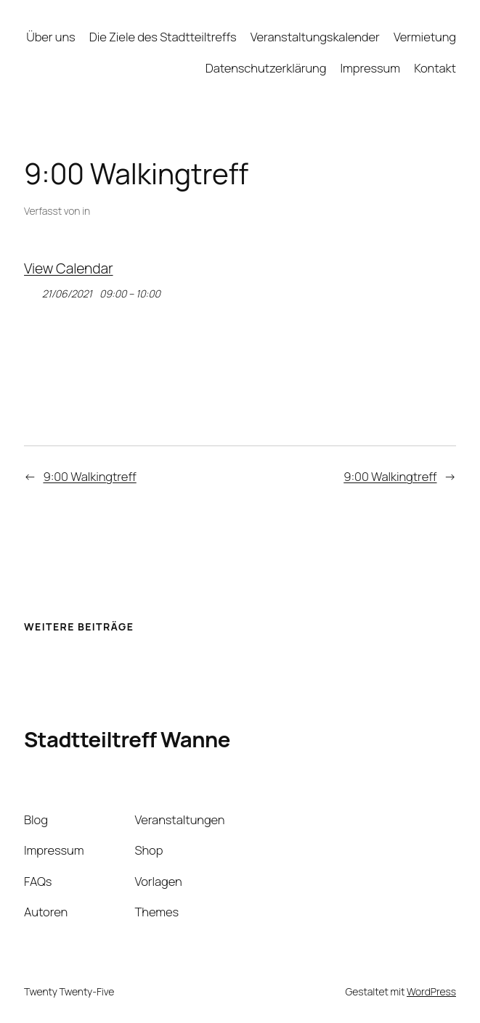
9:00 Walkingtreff (89, 476)
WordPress (431, 991)
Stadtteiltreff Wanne (127, 739)
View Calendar (68, 268)
